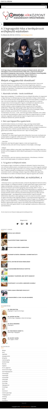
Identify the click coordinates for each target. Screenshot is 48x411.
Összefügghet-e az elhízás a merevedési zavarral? (22, 283)
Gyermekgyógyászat (7, 371)
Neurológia (4, 383)
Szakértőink (5, 306)
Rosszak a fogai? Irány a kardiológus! (18, 247)
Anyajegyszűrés (6, 356)
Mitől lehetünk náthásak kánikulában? (19, 261)
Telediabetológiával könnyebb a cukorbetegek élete (22, 254)
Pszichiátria (5, 400)
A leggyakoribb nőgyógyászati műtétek (19, 269)
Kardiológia (5, 381)
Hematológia (5, 373)
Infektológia (5, 379)
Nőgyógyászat (5, 385)
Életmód (4, 364)
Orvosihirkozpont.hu (25, 406)
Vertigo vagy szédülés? (14, 233)
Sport (3, 389)
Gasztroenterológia (7, 369)
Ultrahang (4, 396)
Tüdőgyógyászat (6, 394)
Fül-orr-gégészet (6, 367)
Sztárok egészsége (7, 392)
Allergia (4, 350)
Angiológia (4, 354)
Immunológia (5, 377)
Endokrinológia (5, 362)
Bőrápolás (4, 358)
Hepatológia (5, 375)
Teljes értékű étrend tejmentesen (17, 240)
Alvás (3, 352)
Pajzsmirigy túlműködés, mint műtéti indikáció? (21, 276)
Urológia (4, 398)
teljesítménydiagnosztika (26, 35)
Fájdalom (4, 365)
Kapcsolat (24, 403)
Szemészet (5, 391)
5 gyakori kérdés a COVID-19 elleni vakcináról (20, 297)
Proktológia (5, 387)
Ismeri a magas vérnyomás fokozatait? (19, 290)
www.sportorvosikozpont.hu (24, 212)
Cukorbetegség (6, 360)
